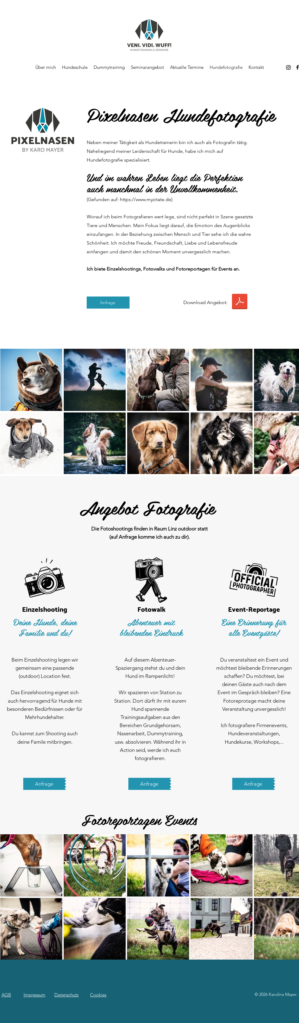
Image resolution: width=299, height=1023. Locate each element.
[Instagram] (288, 67)
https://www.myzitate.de (145, 199)
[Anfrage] (108, 303)
